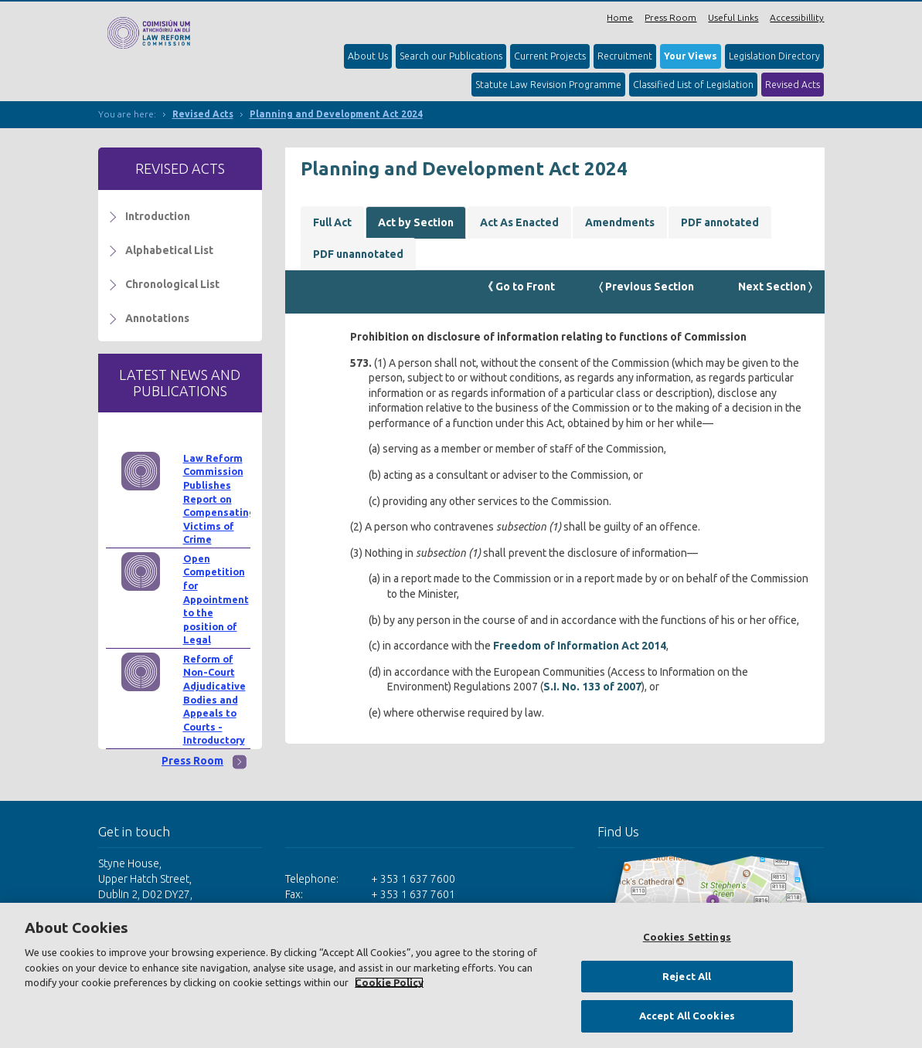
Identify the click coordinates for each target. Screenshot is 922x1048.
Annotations (157, 318)
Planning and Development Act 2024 (336, 114)
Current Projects (550, 56)
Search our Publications (451, 56)
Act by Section (416, 222)
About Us (368, 56)
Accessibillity (797, 17)
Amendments (620, 222)
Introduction (157, 216)
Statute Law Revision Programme (548, 85)
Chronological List (172, 284)
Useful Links (733, 17)
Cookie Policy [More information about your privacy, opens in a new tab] (389, 982)
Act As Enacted (519, 222)
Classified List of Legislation (693, 85)
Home (620, 17)
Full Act (332, 222)
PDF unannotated (358, 254)
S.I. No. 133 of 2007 (592, 686)
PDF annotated (720, 222)
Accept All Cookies (687, 1015)
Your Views (690, 56)
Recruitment (624, 56)
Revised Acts (792, 85)
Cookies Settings (687, 936)
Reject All (686, 976)
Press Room (670, 17)
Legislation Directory (774, 56)
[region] (461, 975)
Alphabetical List (169, 250)
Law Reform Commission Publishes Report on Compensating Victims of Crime (219, 499)
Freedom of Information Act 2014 (579, 645)
